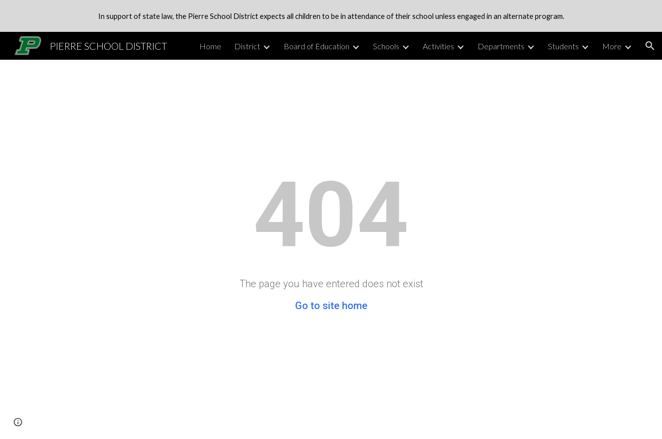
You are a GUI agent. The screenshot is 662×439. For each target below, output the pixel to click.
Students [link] (563, 46)
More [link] (612, 46)
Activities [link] (438, 46)
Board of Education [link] (316, 46)
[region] (331, 16)
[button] (650, 46)
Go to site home (331, 306)
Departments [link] (501, 46)
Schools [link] (386, 46)
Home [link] (210, 46)
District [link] (247, 46)
